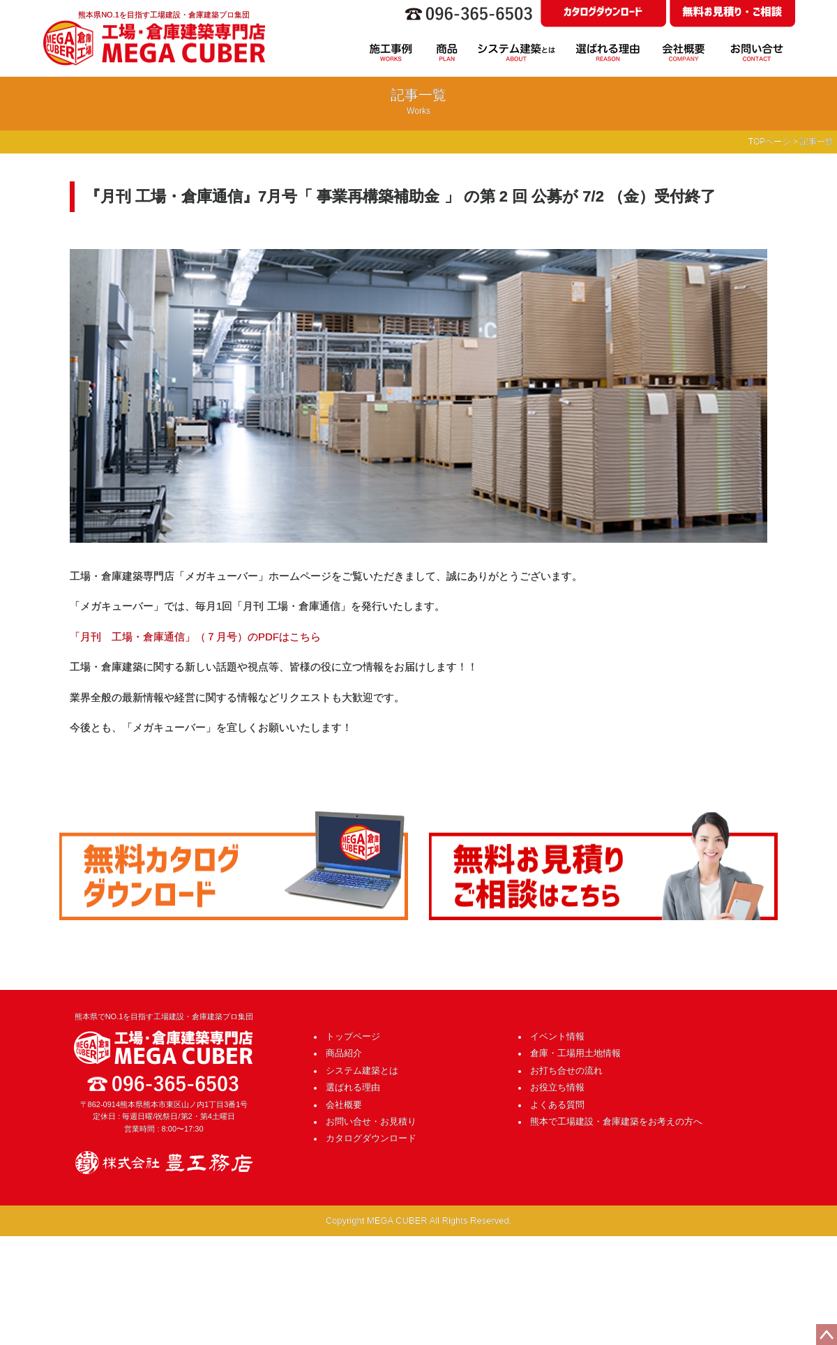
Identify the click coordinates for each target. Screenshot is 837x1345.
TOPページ (769, 141)
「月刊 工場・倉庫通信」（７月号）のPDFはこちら (195, 637)
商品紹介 (344, 1053)
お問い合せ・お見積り (371, 1121)
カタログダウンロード (371, 1138)
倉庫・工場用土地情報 (575, 1053)
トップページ (353, 1036)
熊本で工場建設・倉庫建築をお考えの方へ (616, 1121)
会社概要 (344, 1104)
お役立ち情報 (557, 1087)
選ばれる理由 (353, 1087)
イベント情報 (557, 1036)
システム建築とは (362, 1070)
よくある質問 (557, 1104)
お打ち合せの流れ (566, 1070)
